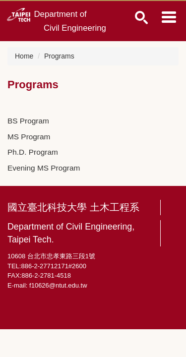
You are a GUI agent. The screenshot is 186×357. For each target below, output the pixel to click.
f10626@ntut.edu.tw (58, 285)
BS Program (28, 121)
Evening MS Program (43, 168)
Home (24, 56)
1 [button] (141, 17)
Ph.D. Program (32, 152)
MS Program (28, 136)
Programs (59, 56)
